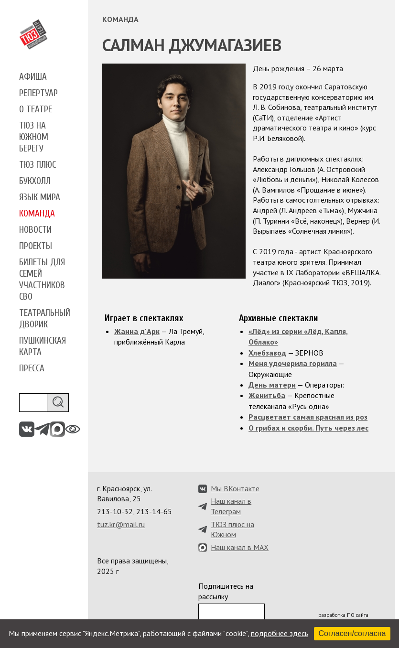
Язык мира (39, 197)
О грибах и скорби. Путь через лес (308, 427)
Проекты (35, 246)
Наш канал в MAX (240, 547)
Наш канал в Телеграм (231, 506)
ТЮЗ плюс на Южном (232, 529)
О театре (35, 109)
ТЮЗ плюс (37, 165)
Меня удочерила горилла (292, 363)
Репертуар (38, 93)
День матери (272, 384)
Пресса (31, 368)
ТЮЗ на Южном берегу (33, 137)
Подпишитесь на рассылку (225, 591)
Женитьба (266, 395)
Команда (37, 213)
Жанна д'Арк (137, 331)
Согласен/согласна (352, 633)
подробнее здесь (279, 633)
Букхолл (35, 181)
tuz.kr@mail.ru (121, 524)
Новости (35, 230)
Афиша (33, 77)
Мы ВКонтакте (235, 488)
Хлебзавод (267, 352)
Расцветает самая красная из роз (307, 416)
